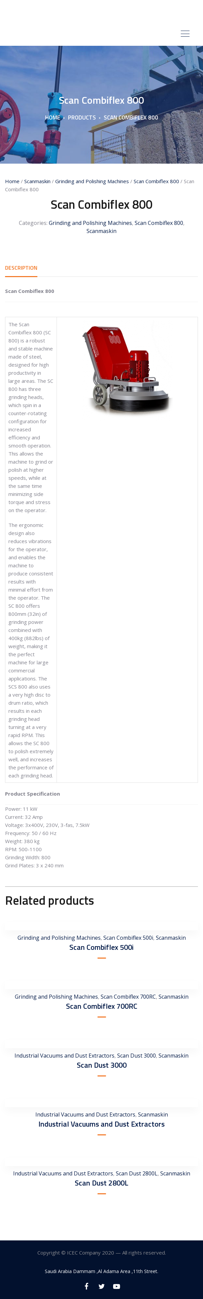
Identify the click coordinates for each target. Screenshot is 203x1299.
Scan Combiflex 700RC (128, 996)
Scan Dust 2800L (137, 1173)
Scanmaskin (37, 181)
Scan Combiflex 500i (128, 937)
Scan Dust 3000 (136, 1055)
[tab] (21, 268)
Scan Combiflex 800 (156, 181)
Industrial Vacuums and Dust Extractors (64, 1055)
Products (82, 117)
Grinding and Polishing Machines (92, 181)
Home (52, 117)
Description (21, 268)
